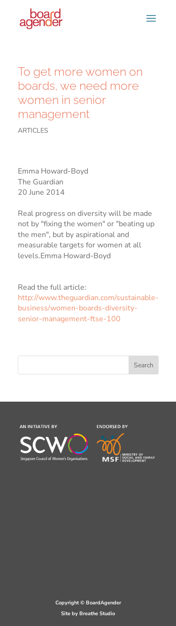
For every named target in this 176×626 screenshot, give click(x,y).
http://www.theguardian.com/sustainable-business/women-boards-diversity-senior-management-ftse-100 (88, 308)
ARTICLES (33, 130)
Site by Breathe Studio (88, 613)
